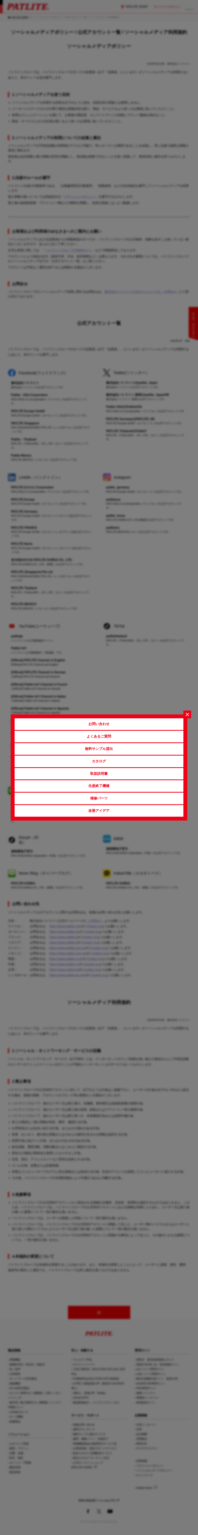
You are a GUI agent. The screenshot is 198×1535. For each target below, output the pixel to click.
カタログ (99, 761)
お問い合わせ (98, 724)
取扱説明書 (99, 774)
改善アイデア (98, 811)
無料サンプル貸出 (99, 749)
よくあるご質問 (99, 736)
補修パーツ (99, 798)
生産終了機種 (98, 786)
